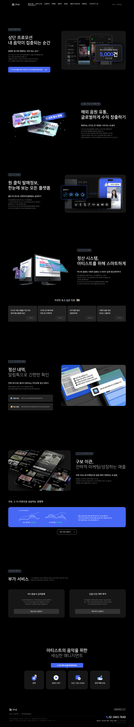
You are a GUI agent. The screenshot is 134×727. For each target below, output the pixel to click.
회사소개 (30, 4)
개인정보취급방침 (26, 715)
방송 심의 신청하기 (36, 612)
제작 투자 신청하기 (98, 612)
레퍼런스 (84, 4)
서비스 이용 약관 (13, 715)
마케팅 (54, 4)
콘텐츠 (60, 4)
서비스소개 (38, 4)
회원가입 (119, 4)
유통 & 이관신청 (75, 4)
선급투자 (46, 4)
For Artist (32, 5)
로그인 (113, 4)
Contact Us (93, 4)
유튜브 (66, 4)
